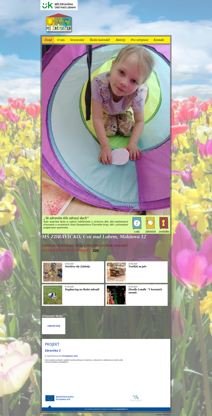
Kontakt (159, 40)
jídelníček (151, 230)
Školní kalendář (100, 40)
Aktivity (121, 39)
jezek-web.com (167, 414)
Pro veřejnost (141, 39)
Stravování (78, 39)
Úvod (48, 40)
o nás (136, 230)
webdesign (159, 414)
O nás (62, 39)
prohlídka (164, 230)
